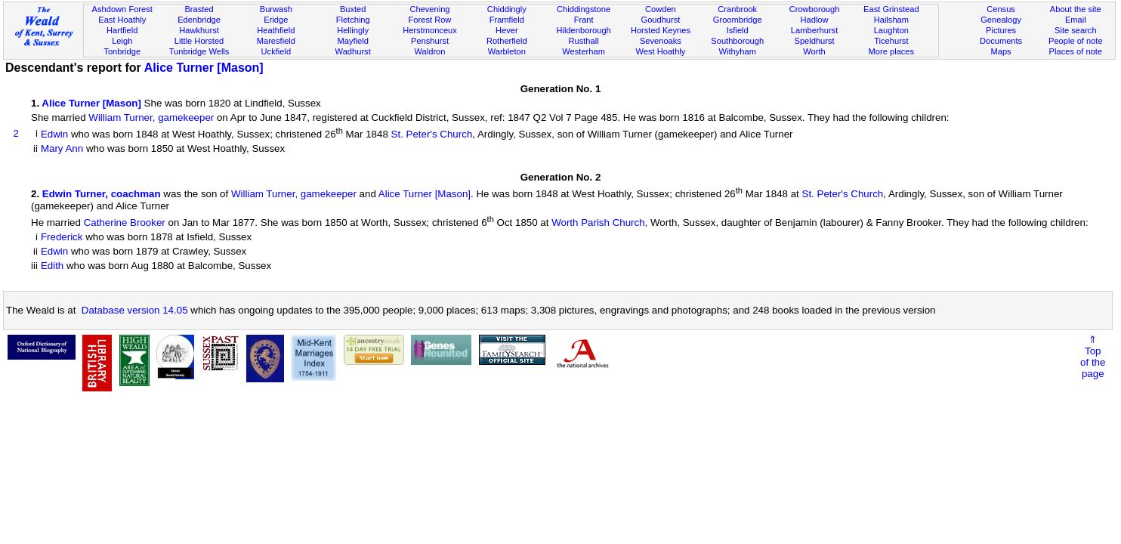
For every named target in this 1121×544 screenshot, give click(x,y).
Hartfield (122, 30)
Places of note (1075, 51)
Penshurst (430, 40)
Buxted (353, 9)
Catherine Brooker (124, 222)
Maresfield (276, 40)
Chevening (429, 9)
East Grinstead (891, 9)
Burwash (276, 9)
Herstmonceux (430, 30)
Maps (1000, 51)
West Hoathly (660, 51)
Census (1001, 9)
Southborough (737, 40)
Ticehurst (891, 40)
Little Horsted (199, 40)
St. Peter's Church (432, 134)
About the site (1075, 9)
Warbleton (507, 51)
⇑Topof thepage (1092, 356)
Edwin (54, 134)
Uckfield (276, 51)
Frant (584, 19)
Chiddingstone (583, 9)
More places (892, 51)
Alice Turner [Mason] (204, 67)
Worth (814, 51)
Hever (507, 30)
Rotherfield (506, 40)
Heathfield (276, 30)
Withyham (737, 51)
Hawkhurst (198, 30)
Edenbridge (199, 19)
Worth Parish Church (597, 222)
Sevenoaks (660, 40)
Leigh (122, 40)
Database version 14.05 (135, 310)
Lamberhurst (814, 30)
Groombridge (737, 19)
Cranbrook (737, 9)
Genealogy (1000, 19)
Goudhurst (660, 19)
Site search (1076, 30)
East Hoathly (122, 19)
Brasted (198, 9)
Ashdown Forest (122, 9)
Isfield (738, 30)
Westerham (583, 51)
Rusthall (584, 40)
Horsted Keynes (660, 30)
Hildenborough (583, 30)
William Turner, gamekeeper (151, 117)
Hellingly (353, 30)
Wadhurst (353, 51)
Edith (52, 265)
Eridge (276, 19)
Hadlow (815, 19)
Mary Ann (62, 148)
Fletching (353, 19)
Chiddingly (507, 9)
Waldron (430, 51)
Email (1075, 19)
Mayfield (352, 40)
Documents (1001, 40)
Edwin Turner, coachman (101, 194)
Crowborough (814, 9)
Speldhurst (814, 40)
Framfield (506, 19)
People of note (1075, 40)
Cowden (660, 9)
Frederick (62, 237)
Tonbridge (122, 51)
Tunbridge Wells (199, 51)
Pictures (1001, 30)
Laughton (891, 30)
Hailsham (891, 19)
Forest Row (430, 19)
